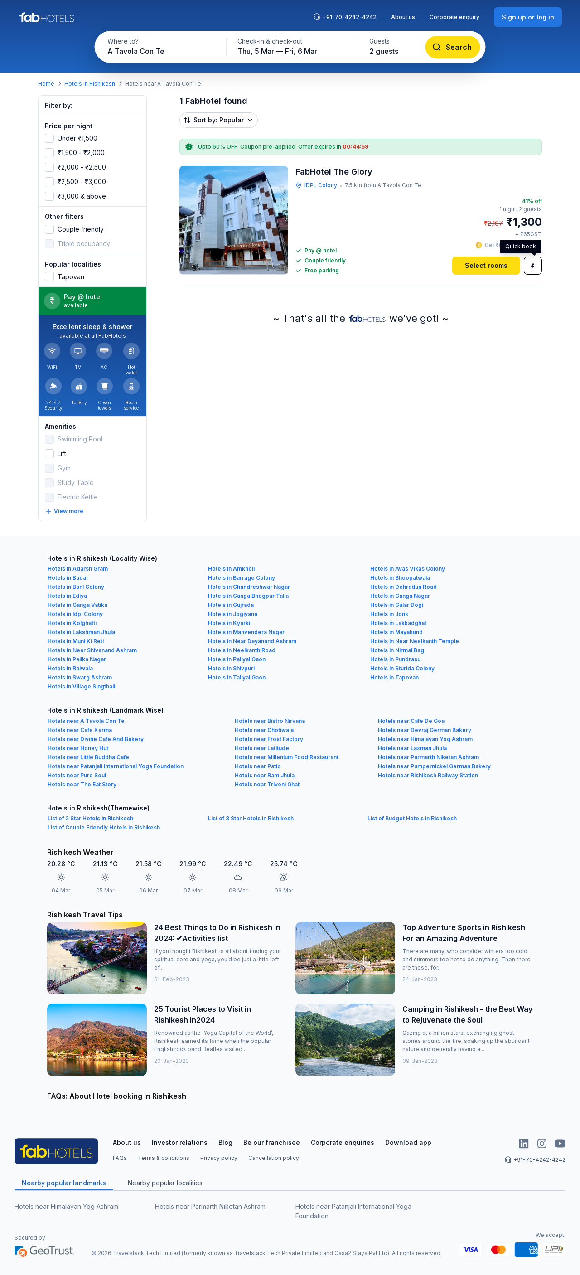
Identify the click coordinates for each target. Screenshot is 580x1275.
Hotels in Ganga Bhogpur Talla (248, 595)
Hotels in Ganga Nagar (400, 595)
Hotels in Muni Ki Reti (76, 641)
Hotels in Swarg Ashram (80, 677)
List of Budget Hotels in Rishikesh (412, 818)
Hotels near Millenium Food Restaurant (286, 757)
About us (403, 17)
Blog (225, 1142)
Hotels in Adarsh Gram (78, 568)
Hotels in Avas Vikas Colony (407, 568)
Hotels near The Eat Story (82, 784)
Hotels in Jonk (389, 614)
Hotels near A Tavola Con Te (86, 720)
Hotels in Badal (67, 577)
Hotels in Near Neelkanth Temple (414, 641)
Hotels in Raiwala (70, 668)
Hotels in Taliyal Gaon (237, 677)
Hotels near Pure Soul (77, 775)
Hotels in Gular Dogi (396, 604)
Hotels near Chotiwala (264, 730)
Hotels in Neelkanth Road (242, 650)
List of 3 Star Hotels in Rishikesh (251, 818)
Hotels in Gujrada (231, 604)
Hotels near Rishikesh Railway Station (428, 775)
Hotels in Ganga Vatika (77, 604)
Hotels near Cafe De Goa (411, 720)
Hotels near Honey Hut (78, 748)
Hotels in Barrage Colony (241, 577)
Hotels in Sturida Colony (402, 668)
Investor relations (180, 1142)
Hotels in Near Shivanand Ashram (92, 650)
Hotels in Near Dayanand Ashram (252, 641)
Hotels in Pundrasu (395, 659)
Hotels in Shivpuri (231, 668)
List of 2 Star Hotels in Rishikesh (90, 818)
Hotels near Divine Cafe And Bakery (96, 739)
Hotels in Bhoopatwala (400, 577)
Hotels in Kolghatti (72, 623)
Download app (408, 1142)
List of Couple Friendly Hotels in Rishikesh (104, 827)
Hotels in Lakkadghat (398, 623)
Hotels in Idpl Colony (75, 614)
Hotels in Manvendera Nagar (246, 632)
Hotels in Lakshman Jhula (81, 632)
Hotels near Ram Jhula (265, 775)
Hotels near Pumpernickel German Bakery (434, 766)
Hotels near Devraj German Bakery (424, 730)
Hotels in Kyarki (229, 623)
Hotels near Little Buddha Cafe (88, 757)
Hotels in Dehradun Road (403, 586)
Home (46, 83)
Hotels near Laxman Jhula (412, 748)
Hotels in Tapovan (394, 677)
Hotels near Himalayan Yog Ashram (425, 739)
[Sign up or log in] (528, 17)
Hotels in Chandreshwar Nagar (249, 586)
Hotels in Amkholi (231, 568)
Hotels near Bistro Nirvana (270, 720)
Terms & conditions (163, 1157)
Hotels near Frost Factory (269, 739)
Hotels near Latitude (262, 748)
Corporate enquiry (454, 17)
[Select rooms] (486, 266)
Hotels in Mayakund (396, 632)
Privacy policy (218, 1157)
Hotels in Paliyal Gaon (237, 659)
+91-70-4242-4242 (345, 16)
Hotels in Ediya (67, 595)
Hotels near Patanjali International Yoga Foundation (116, 766)
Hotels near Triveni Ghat (267, 784)
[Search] (452, 47)
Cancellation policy (273, 1157)
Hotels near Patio (258, 766)
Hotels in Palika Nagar (77, 659)
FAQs (120, 1157)
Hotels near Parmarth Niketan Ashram (428, 757)
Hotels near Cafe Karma (80, 730)
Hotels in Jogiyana (232, 614)
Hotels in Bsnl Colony (76, 586)
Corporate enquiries (342, 1142)
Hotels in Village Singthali (81, 686)
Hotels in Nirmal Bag (397, 650)
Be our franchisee (271, 1142)
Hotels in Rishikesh (89, 83)
